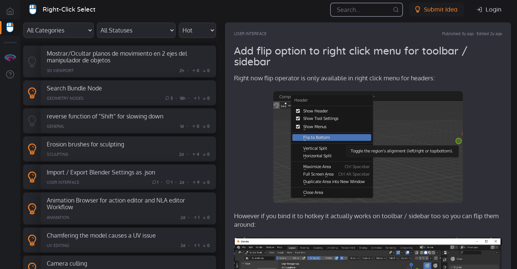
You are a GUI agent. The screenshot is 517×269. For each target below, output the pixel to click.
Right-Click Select (69, 9)
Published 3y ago (458, 33)
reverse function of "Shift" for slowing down (105, 116)
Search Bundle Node (74, 88)
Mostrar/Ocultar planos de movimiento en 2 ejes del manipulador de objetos (117, 57)
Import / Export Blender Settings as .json (101, 172)
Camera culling (67, 263)
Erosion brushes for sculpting (85, 144)
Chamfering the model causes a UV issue (101, 235)
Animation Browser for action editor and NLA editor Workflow (116, 204)
